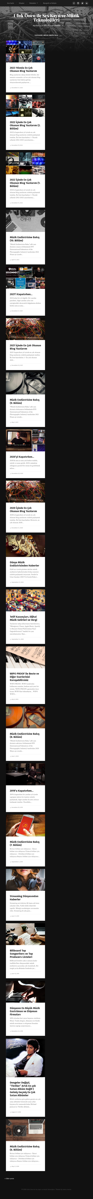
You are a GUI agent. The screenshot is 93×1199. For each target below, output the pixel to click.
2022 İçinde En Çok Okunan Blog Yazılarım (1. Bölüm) (24, 184)
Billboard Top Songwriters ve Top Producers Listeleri (21, 956)
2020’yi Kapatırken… (22, 459)
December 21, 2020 (17, 530)
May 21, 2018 (15, 1170)
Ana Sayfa (10, 3)
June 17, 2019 (15, 919)
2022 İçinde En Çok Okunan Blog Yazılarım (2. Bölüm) (24, 127)
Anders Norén (68, 1193)
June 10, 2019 (15, 976)
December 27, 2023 (17, 89)
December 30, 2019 (17, 810)
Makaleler (32, 3)
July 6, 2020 (14, 702)
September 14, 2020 (17, 641)
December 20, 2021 (17, 367)
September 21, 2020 (17, 584)
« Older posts (10, 1182)
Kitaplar (21, 3)
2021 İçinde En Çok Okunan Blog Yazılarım (24, 349)
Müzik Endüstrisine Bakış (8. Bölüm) (25, 738)
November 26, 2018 (17, 1034)
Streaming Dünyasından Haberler (24, 900)
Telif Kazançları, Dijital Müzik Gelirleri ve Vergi (24, 621)
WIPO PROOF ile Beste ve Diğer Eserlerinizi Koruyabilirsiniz (25, 679)
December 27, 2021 (17, 313)
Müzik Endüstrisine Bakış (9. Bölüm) (25, 403)
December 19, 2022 (17, 147)
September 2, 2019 (17, 864)
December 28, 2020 (17, 475)
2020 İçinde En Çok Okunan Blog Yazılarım (24, 512)
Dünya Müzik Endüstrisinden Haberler (25, 566)
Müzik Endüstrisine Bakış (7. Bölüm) (25, 846)
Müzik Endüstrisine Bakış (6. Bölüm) (25, 1151)
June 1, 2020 (15, 759)
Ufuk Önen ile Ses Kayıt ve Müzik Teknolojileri (46, 18)
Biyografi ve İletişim (49, 3)
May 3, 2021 (14, 424)
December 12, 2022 (17, 204)
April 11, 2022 (15, 261)
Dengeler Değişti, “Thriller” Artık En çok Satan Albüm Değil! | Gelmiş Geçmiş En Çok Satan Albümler (23, 1092)
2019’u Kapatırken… (22, 793)
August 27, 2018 (16, 1115)
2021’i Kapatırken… (21, 296)
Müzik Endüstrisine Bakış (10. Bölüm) (25, 240)
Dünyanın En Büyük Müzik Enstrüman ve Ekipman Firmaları (22, 1014)
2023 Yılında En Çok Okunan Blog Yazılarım (24, 71)
